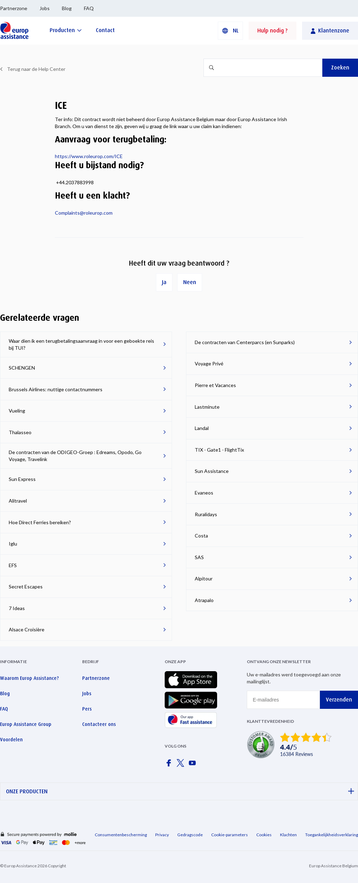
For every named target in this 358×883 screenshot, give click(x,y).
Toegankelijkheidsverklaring (331, 834)
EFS (13, 565)
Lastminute (207, 407)
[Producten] (65, 30)
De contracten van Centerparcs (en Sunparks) (245, 342)
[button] (230, 31)
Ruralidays (206, 514)
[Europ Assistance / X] (182, 765)
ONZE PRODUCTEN (180, 791)
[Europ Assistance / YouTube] (193, 765)
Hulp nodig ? (272, 30)
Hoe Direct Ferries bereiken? (40, 522)
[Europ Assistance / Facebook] (170, 765)
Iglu (13, 544)
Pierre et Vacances (215, 385)
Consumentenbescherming (121, 834)
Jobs (45, 8)
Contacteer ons (99, 724)
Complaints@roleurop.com (84, 213)
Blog (67, 8)
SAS (199, 557)
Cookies (264, 834)
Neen (189, 282)
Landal (202, 428)
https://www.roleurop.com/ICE (89, 156)
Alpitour (204, 578)
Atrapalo (204, 600)
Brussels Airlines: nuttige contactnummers (55, 389)
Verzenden (339, 699)
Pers (87, 709)
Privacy (162, 834)
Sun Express (22, 479)
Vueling (17, 411)
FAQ (89, 8)
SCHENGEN (22, 368)
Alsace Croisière (26, 629)
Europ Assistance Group (25, 724)
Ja (164, 282)
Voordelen (11, 739)
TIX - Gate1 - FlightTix (219, 450)
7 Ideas (17, 608)
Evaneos (204, 493)
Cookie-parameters (229, 834)
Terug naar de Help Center (36, 69)
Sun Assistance (212, 471)
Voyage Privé (209, 363)
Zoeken (340, 67)
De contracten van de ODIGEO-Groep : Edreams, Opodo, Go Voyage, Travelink (75, 455)
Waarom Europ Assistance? (29, 678)
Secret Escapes (26, 586)
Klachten (288, 834)
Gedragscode (190, 834)
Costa (201, 536)
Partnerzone (13, 8)
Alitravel (18, 501)
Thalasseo (20, 432)
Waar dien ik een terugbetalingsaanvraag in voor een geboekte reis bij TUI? (81, 344)
